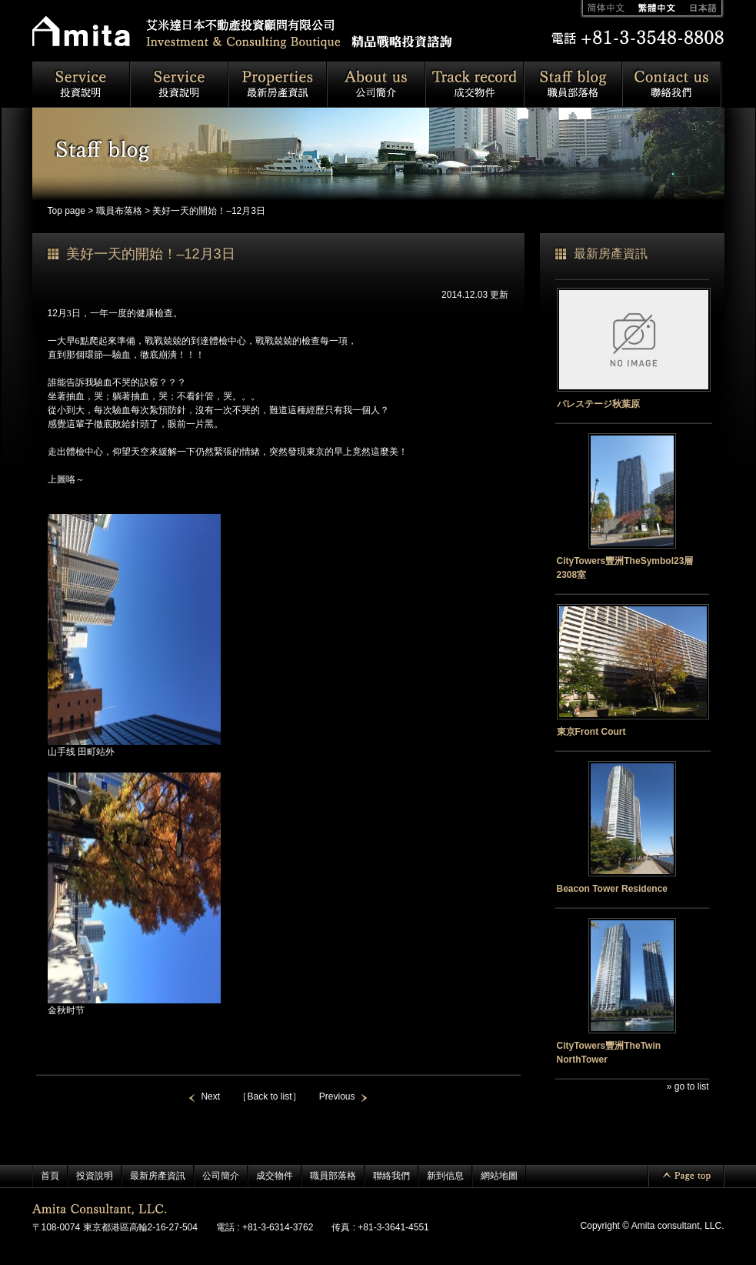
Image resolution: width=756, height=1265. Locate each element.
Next (210, 1096)
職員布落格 (119, 210)
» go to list (688, 1086)
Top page (66, 210)
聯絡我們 (391, 1175)
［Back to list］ (269, 1096)
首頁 (50, 1175)
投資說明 (94, 1175)
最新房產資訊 (157, 1175)
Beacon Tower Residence (612, 888)
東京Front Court (591, 731)
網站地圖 (499, 1175)
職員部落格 (333, 1175)
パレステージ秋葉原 (598, 404)
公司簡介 (220, 1175)
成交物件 (274, 1175)
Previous (337, 1096)
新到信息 (445, 1175)
